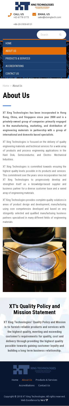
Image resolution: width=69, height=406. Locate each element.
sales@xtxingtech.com (49, 17)
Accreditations (15, 66)
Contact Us (12, 73)
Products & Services (18, 58)
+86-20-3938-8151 (22, 24)
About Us (11, 50)
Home (9, 43)
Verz (42, 400)
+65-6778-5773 (21, 17)
